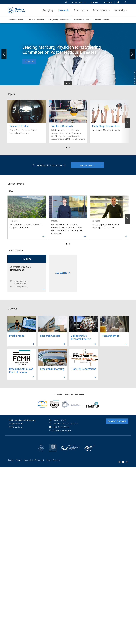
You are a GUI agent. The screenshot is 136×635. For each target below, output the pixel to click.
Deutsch (108, 2)
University (121, 10)
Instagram (127, 462)
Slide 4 (69, 147)
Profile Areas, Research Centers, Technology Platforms (26, 117)
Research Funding (83, 20)
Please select (83, 164)
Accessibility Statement (34, 460)
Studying (49, 10)
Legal (10, 460)
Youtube (123, 462)
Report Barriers (53, 460)
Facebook (119, 462)
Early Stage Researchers (60, 20)
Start (65, 2)
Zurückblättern (3, 53)
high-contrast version (117, 2)
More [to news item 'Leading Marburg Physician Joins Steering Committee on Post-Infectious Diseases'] (29, 61)
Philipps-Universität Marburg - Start (18, 10)
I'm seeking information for (49, 165)
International (102, 10)
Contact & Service (101, 19)
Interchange (82, 10)
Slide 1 (66, 83)
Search (124, 2)
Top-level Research (37, 20)
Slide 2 (69, 83)
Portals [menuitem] (96, 2)
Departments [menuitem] (79, 2)
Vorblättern (132, 53)
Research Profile (17, 20)
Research (65, 10)
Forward (127, 218)
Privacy (19, 460)
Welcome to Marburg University (109, 115)
